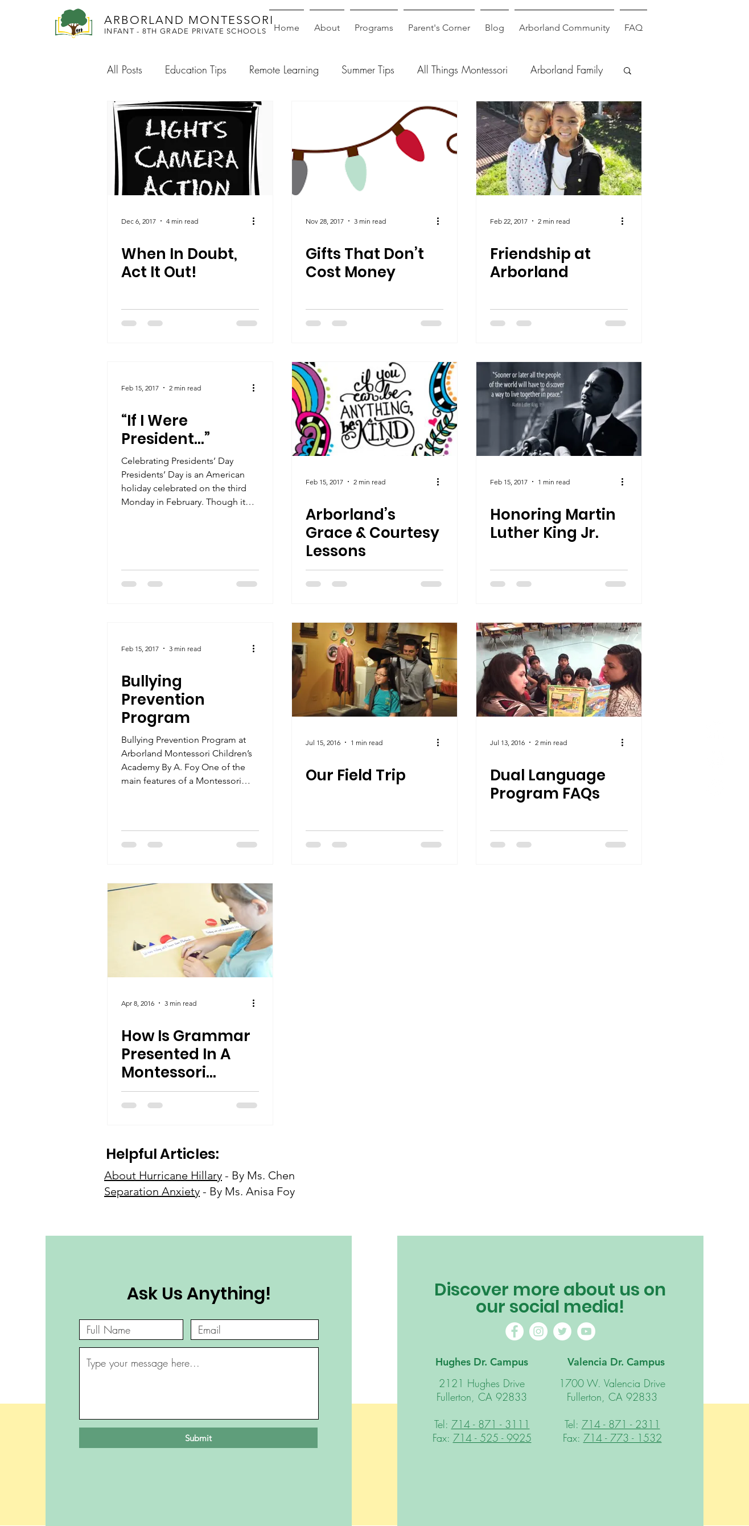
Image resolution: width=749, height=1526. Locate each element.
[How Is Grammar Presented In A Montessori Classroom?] (190, 930)
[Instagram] (715, 759)
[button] (627, 71)
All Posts (124, 69)
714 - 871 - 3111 (490, 1424)
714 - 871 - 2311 (621, 1424)
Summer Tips (367, 69)
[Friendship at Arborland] (558, 148)
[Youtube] (715, 787)
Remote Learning (284, 69)
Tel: (442, 1424)
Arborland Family (566, 69)
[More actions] (257, 221)
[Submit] (198, 1438)
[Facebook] (715, 730)
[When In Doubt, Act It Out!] (190, 148)
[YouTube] (586, 1331)
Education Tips (196, 69)
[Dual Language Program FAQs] (558, 670)
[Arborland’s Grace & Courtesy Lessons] (374, 409)
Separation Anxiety (152, 1191)
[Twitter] (562, 1331)
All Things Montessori (462, 69)
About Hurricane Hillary (163, 1175)
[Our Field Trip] (374, 670)
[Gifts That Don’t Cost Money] (374, 148)
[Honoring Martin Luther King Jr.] (558, 409)
